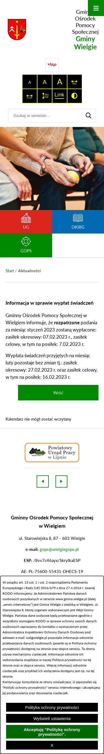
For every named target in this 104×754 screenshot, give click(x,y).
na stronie (43, 649)
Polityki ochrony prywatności (25, 687)
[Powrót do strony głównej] (10, 270)
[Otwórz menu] (96, 8)
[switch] (74, 82)
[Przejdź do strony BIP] (52, 65)
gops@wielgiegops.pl (59, 549)
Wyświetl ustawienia (51, 718)
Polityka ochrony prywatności (52, 707)
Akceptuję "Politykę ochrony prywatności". (52, 732)
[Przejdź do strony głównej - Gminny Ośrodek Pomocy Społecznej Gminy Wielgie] (52, 29)
